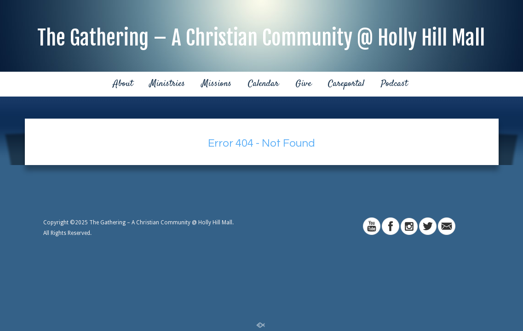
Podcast (394, 84)
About (123, 84)
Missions (216, 84)
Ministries (167, 84)
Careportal (346, 84)
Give (303, 84)
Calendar (263, 84)
